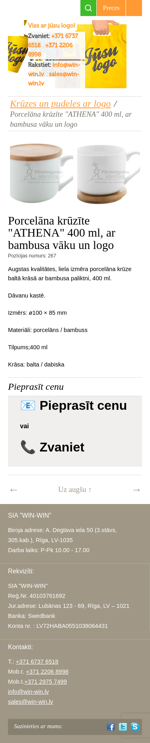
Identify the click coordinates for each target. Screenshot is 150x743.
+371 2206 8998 (47, 671)
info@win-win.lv (28, 691)
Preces (111, 7)
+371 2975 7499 (45, 681)
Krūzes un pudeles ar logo (60, 103)
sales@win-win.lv (30, 701)
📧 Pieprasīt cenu (73, 405)
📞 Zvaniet (52, 447)
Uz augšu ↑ (75, 489)
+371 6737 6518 (37, 661)
